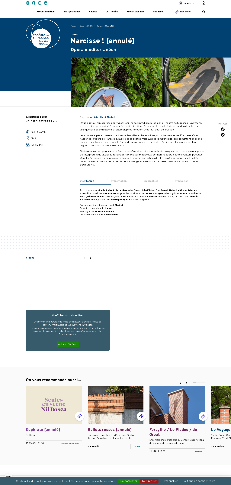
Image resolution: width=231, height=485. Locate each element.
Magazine (158, 11)
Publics (93, 11)
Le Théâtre (112, 11)
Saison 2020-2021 (86, 26)
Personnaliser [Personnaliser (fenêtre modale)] (170, 481)
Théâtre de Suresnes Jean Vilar (43, 33)
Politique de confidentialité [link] (199, 481)
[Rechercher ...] (203, 12)
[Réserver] (79, 416)
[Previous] (180, 383)
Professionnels (135, 11)
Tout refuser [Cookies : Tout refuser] (149, 481)
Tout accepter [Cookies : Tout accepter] (128, 481)
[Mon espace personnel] (203, 3)
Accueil (74, 26)
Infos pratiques (72, 11)
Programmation (45, 11)
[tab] (95, 181)
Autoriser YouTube (67, 344)
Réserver (185, 11)
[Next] (90, 258)
